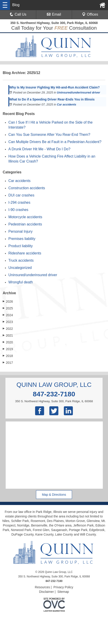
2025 (8, 308)
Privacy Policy (63, 587)
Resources (42, 587)
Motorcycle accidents (25, 217)
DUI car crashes (21, 195)
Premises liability (21, 239)
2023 (8, 322)
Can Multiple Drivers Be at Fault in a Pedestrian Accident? (54, 142)
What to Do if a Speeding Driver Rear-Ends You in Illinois (52, 99)
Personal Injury (20, 231)
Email (54, 14)
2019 (8, 349)
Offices (90, 14)
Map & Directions (54, 494)
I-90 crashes (18, 210)
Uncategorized (20, 268)
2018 (8, 356)
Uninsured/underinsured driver (78, 92)
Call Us (18, 14)
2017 (8, 362)
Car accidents (66, 104)
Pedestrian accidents (25, 224)
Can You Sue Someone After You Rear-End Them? (49, 134)
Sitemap (63, 591)
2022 (8, 328)
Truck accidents (21, 260)
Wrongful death (20, 282)
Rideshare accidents (24, 253)
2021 (8, 335)
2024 (8, 315)
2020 (8, 342)
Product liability (20, 246)
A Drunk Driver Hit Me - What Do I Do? (39, 149)
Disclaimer (46, 591)
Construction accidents (26, 188)
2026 (8, 301)
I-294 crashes (19, 202)
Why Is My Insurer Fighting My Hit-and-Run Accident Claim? (54, 87)
